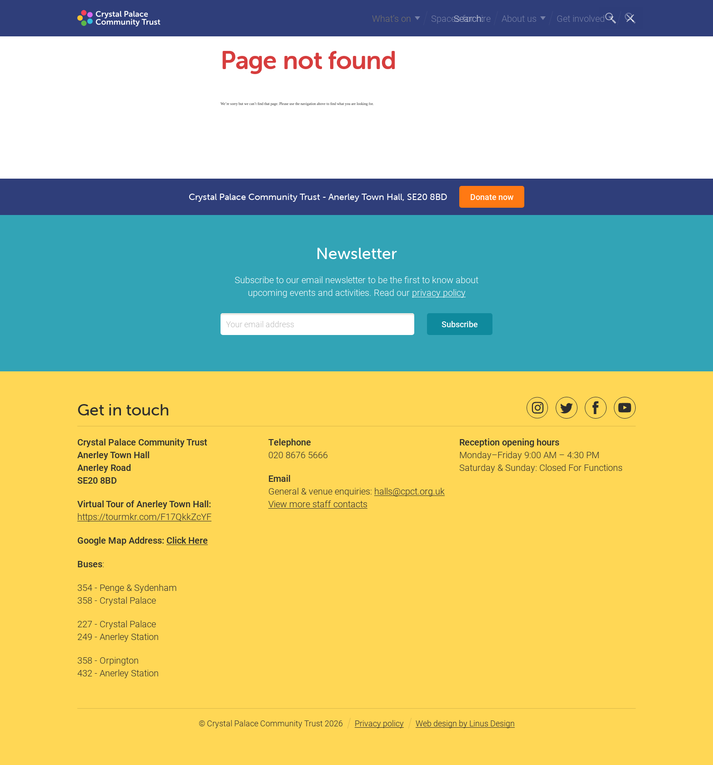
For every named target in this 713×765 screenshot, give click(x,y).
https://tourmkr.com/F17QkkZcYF (144, 516)
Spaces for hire (461, 18)
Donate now (491, 196)
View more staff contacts (317, 504)
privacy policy (439, 292)
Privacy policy (379, 723)
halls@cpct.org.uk (409, 491)
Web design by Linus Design (465, 723)
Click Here (187, 540)
